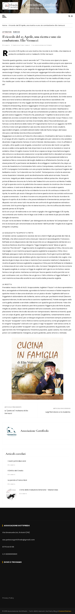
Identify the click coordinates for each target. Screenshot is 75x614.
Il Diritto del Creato (15, 470)
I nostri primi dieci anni (17, 461)
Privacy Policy (8, 598)
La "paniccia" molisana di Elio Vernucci (16, 412)
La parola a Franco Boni (17, 480)
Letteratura (7, 32)
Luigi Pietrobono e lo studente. (57, 412)
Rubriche (16, 32)
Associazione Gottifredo (41, 4)
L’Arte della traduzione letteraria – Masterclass (38, 490)
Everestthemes (65, 611)
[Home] (4, 25)
